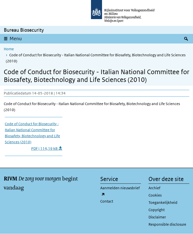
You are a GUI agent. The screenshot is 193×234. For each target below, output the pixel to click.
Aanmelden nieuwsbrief (120, 191)
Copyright (157, 209)
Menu (16, 38)
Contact (106, 201)
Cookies (155, 195)
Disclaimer (157, 217)
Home (9, 48)
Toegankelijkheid (163, 202)
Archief (154, 187)
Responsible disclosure (167, 224)
